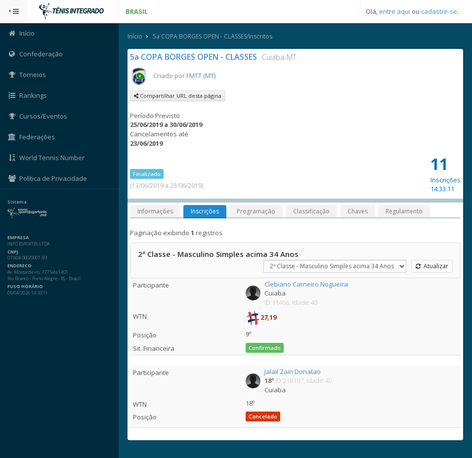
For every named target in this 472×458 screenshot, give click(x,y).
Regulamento (404, 211)
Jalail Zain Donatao (292, 371)
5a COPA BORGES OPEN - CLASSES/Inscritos (212, 36)
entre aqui (394, 11)
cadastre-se (439, 11)
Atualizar (432, 266)
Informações (155, 211)
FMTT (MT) (200, 75)
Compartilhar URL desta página (177, 95)
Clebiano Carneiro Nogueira (306, 284)
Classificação (311, 211)
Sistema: (17, 202)
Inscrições (205, 211)
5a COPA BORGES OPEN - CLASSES (193, 56)
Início (135, 36)
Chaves (357, 211)
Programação (256, 211)
